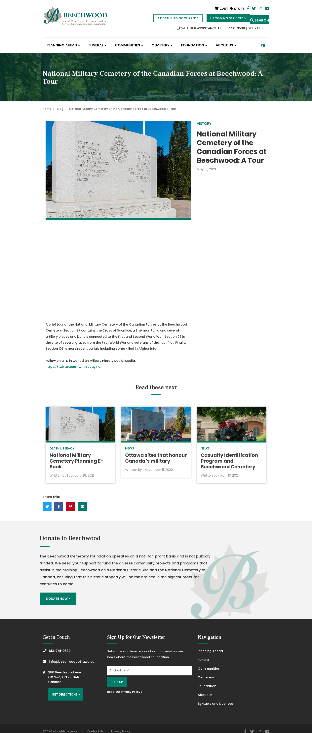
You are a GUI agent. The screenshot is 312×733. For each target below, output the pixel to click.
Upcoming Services (220, 18)
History (204, 123)
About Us (226, 45)
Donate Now (59, 592)
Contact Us (95, 725)
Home (47, 109)
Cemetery (162, 45)
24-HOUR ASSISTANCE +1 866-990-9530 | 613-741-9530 (223, 28)
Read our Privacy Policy (124, 685)
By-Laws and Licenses (215, 697)
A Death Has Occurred (169, 18)
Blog (60, 109)
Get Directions (64, 686)
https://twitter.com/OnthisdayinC (73, 366)
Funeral (97, 45)
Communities (129, 45)
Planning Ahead (63, 45)
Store (237, 8)
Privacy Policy (121, 725)
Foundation (194, 45)
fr (263, 45)
